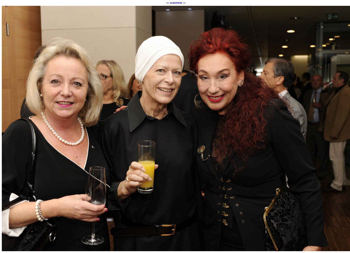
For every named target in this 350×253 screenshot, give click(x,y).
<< (167, 3)
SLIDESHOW (176, 3)
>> (184, 3)
